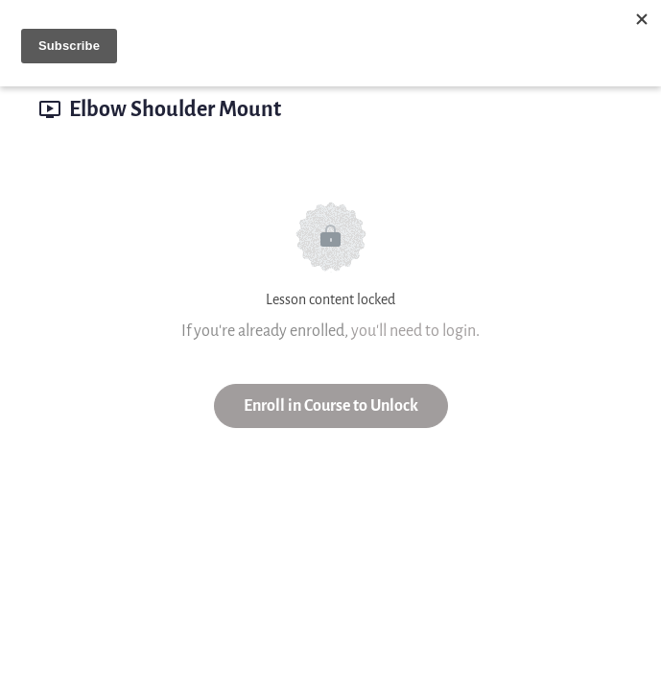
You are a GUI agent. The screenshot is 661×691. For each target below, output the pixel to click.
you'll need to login (413, 331)
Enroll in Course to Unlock (331, 405)
